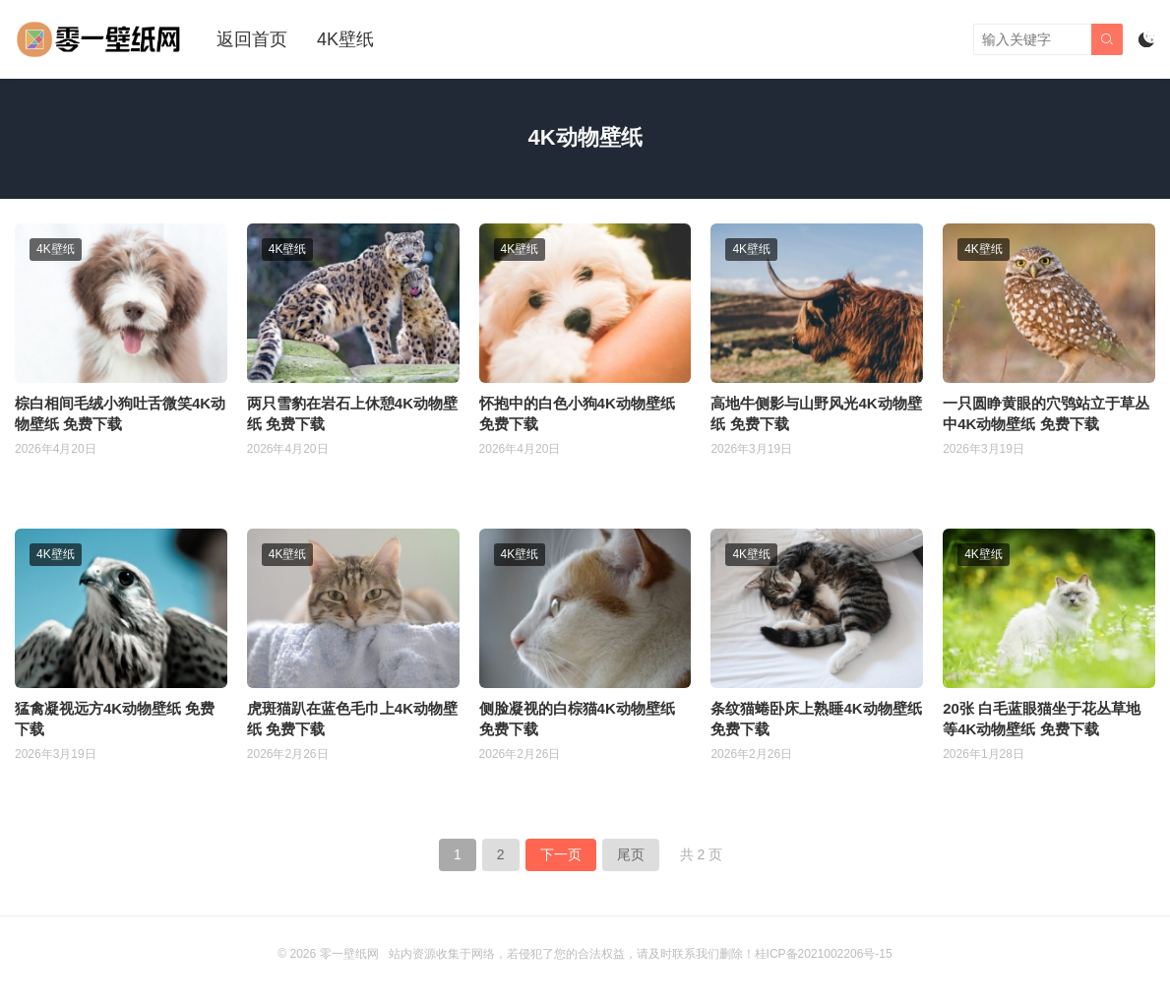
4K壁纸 (345, 39)
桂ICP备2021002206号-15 (824, 954)
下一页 (561, 854)
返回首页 (251, 39)
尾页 (631, 854)
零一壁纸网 (349, 954)
